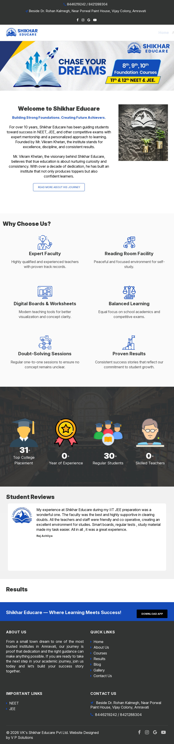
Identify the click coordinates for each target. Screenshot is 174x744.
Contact (162, 32)
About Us (79, 32)
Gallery (145, 32)
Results (118, 32)
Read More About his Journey (59, 187)
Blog (132, 32)
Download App (152, 613)
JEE (12, 709)
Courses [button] (99, 32)
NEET (14, 703)
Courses (100, 653)
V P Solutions (22, 737)
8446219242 (76, 4)
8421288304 (98, 4)
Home (63, 32)
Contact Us (103, 676)
